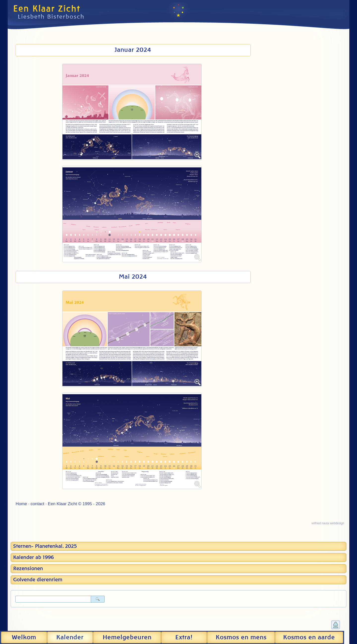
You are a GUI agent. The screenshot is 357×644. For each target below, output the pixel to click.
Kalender (70, 638)
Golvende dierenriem (37, 579)
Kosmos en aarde (309, 638)
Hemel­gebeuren (127, 638)
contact (37, 503)
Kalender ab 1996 (33, 557)
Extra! (184, 638)
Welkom (24, 638)
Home (21, 503)
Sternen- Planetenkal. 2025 (45, 546)
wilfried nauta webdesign (328, 523)
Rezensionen (28, 568)
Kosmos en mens (241, 638)
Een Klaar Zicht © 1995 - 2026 (76, 503)
